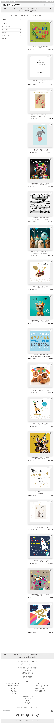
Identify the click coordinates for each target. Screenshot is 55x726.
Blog (27, 704)
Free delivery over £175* (8, 1)
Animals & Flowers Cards (41, 688)
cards (14, 15)
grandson (38, 15)
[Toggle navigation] (2, 5)
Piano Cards (41, 687)
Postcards (13, 692)
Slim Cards (41, 683)
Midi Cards (14, 693)
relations (25, 15)
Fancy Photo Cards (41, 685)
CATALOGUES (27, 681)
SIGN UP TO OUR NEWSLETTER (27, 708)
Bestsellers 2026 (14, 685)
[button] (11, 23)
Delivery (27, 700)
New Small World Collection (46, 1)
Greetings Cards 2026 (13, 683)
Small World (14, 687)
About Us (27, 699)
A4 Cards (14, 688)
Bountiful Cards (41, 692)
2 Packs (14, 690)
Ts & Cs (27, 702)
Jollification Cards (41, 690)
